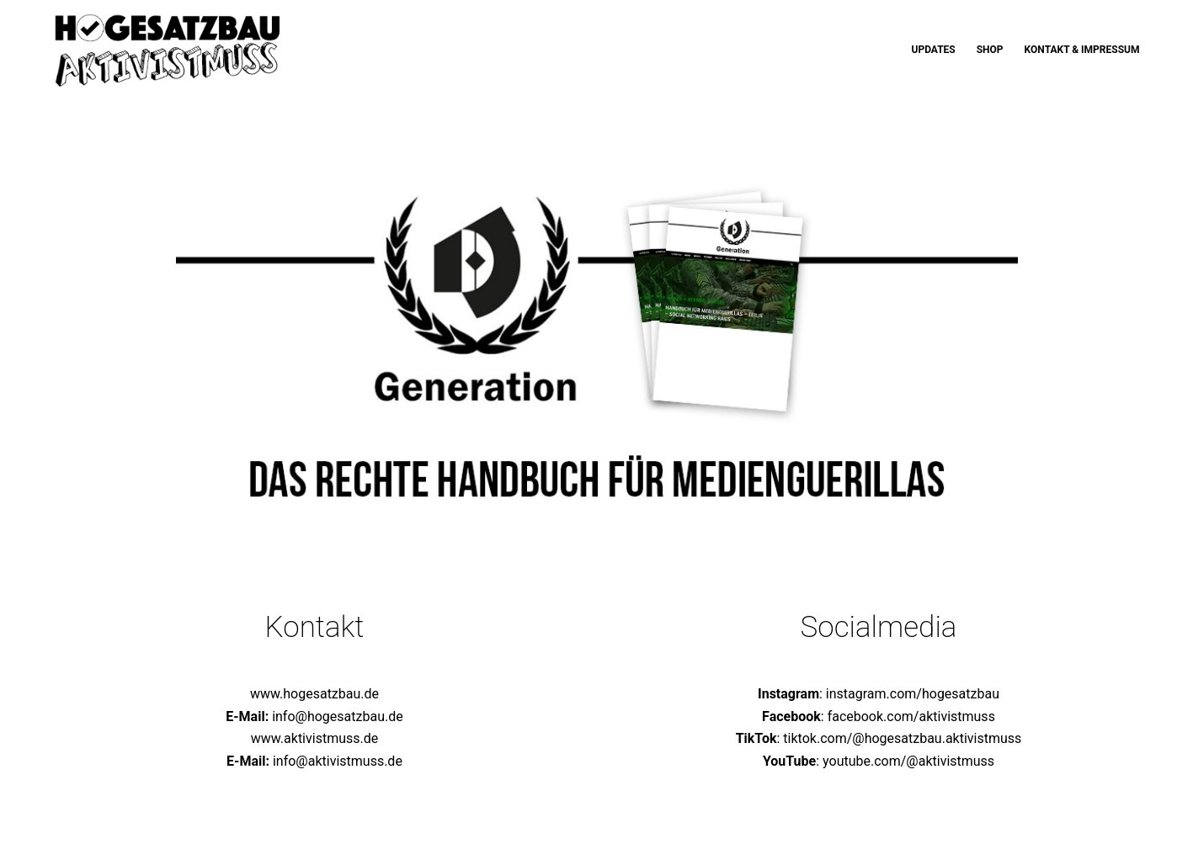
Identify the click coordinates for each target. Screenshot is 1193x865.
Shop (990, 50)
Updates (933, 50)
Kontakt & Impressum (1082, 50)
